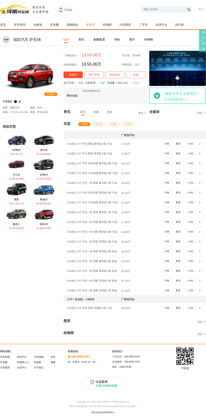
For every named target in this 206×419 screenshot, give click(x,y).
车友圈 (54, 24)
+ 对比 (190, 143)
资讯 (81, 39)
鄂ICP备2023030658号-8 (103, 412)
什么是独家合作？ (176, 99)
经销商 (107, 24)
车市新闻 (5, 357)
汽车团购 (39, 357)
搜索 (53, 362)
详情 (167, 143)
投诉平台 (161, 24)
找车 (53, 357)
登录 (200, 9)
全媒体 (37, 24)
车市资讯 (20, 24)
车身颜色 (7, 101)
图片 (132, 39)
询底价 (73, 74)
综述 (66, 39)
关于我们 (39, 367)
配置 (178, 143)
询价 (117, 39)
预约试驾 (94, 74)
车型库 (90, 24)
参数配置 (99, 39)
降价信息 (72, 95)
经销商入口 (23, 362)
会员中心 (22, 367)
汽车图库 (125, 24)
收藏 (136, 74)
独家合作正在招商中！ (183, 93)
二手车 (143, 24)
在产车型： (74, 82)
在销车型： (96, 82)
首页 (3, 24)
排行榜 (179, 24)
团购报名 (72, 24)
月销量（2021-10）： (124, 82)
